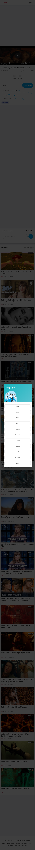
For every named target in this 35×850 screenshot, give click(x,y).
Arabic (17, 412)
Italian (17, 463)
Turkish (17, 446)
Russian (17, 434)
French (17, 423)
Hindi (17, 451)
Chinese (17, 457)
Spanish (17, 440)
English (17, 406)
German (17, 429)
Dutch (17, 417)
